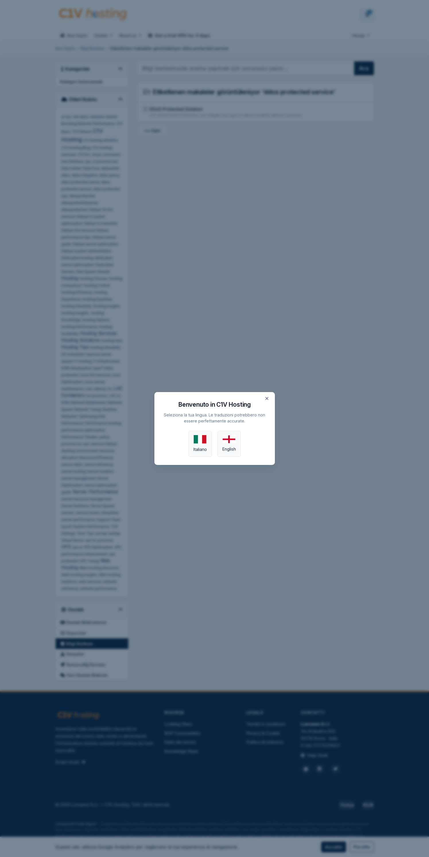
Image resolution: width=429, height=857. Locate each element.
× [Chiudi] (267, 398)
